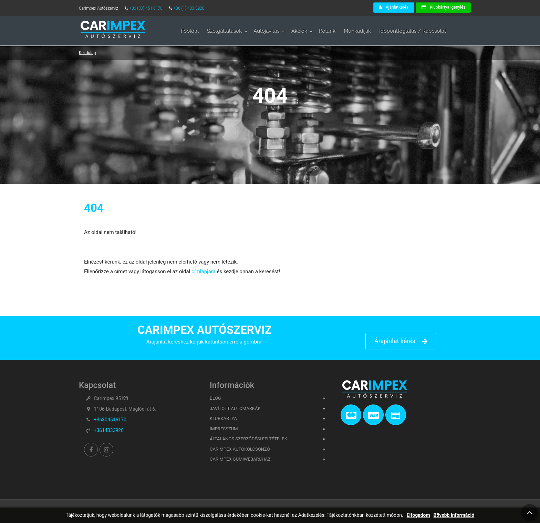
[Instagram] (106, 450)
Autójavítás (266, 31)
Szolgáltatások (224, 31)
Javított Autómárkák (235, 408)
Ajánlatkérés (393, 7)
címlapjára (202, 271)
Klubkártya (223, 418)
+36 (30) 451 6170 (146, 8)
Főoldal (190, 31)
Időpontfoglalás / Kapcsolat (412, 31)
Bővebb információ (454, 515)
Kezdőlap (87, 52)
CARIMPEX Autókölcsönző (240, 449)
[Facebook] (91, 450)
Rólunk (327, 31)
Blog (215, 398)
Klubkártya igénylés (444, 7)
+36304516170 (110, 419)
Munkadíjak (357, 31)
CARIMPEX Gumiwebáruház (240, 459)
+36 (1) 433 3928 (189, 8)
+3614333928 (109, 430)
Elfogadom (418, 515)
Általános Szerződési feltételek (248, 438)
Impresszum (224, 428)
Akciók (299, 31)
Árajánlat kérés (400, 341)
